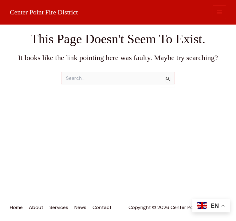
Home (16, 207)
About (36, 207)
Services (58, 207)
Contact (102, 207)
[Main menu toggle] (219, 12)
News (80, 207)
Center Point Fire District (44, 12)
